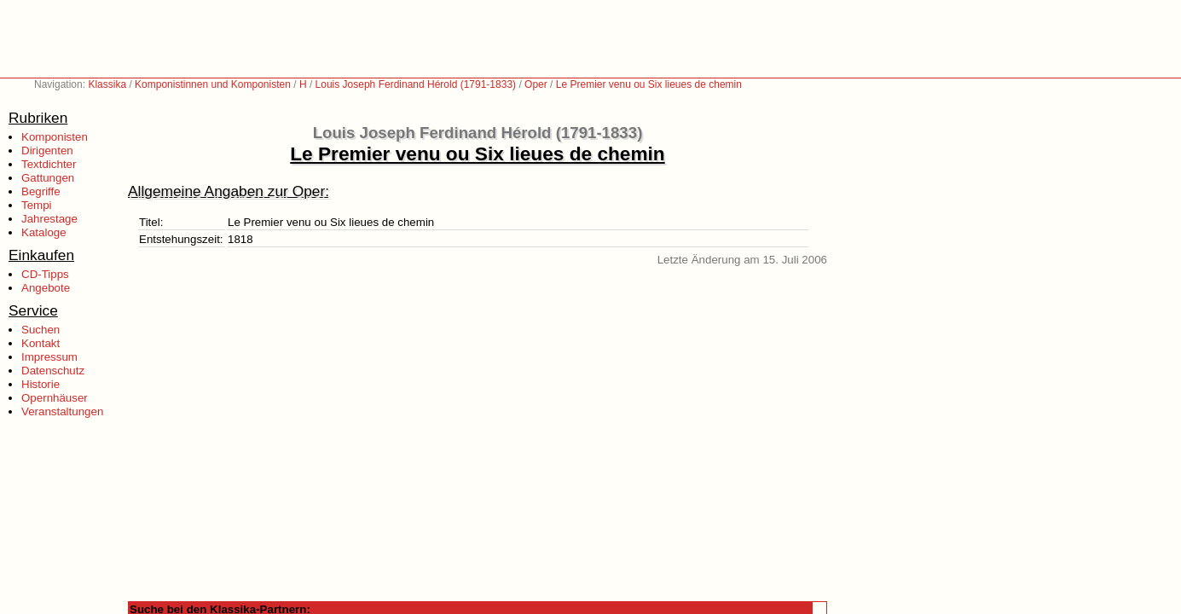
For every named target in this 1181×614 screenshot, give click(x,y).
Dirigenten (47, 150)
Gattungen (47, 177)
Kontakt (40, 343)
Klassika (107, 84)
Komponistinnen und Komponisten (213, 84)
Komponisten (54, 136)
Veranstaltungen (62, 411)
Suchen (40, 329)
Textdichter (48, 164)
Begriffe (41, 191)
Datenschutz (52, 370)
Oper (535, 84)
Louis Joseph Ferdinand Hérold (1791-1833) (416, 84)
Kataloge (44, 232)
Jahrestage (49, 218)
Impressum (49, 356)
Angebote (45, 287)
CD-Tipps (45, 274)
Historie (40, 384)
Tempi (36, 205)
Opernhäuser (54, 397)
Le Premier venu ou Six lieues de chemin (649, 84)
